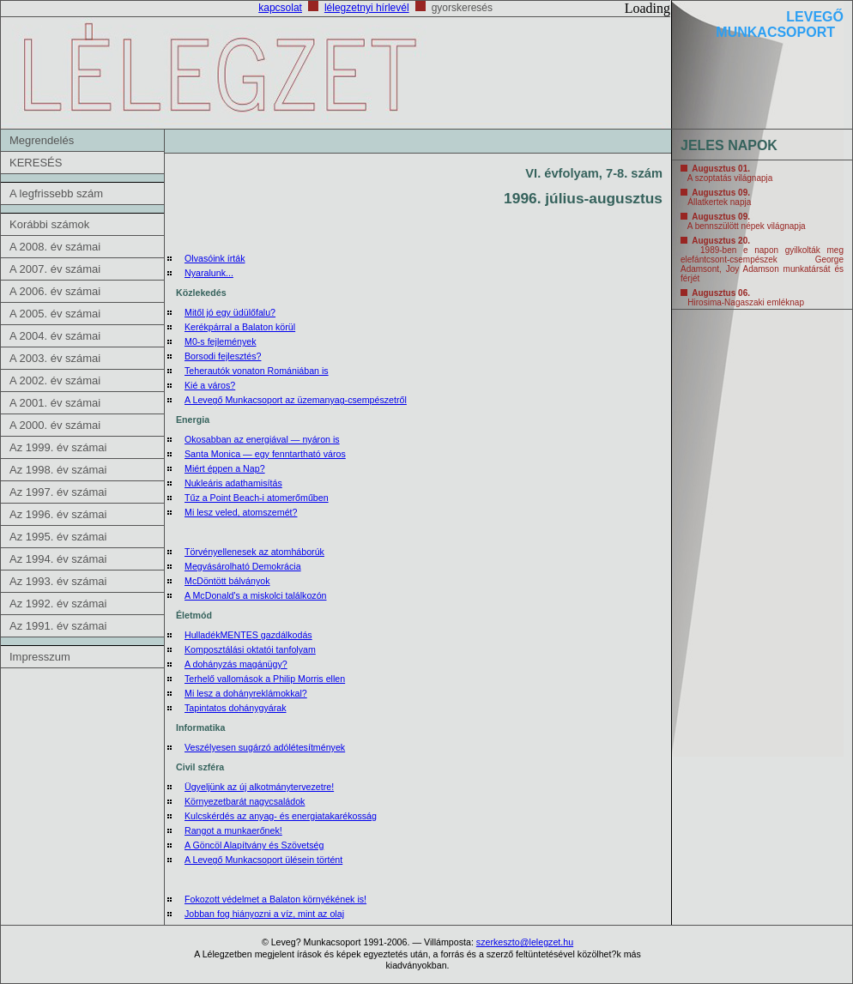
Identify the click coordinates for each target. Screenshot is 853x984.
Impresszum (39, 656)
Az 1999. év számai (57, 447)
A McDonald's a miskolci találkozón (256, 595)
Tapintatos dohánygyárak (235, 708)
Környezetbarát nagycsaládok (245, 801)
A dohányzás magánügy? (236, 664)
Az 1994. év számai (57, 558)
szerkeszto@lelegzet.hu (524, 942)
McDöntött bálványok (227, 581)
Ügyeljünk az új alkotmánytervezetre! (259, 787)
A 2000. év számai (54, 425)
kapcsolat (280, 8)
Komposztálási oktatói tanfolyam (250, 649)
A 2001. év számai (54, 402)
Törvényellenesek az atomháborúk (254, 551)
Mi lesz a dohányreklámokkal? (246, 693)
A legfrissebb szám (56, 193)
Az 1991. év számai (57, 625)
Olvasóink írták (215, 258)
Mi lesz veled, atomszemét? (241, 512)
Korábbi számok (49, 224)
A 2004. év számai (54, 335)
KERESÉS (35, 162)
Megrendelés (41, 140)
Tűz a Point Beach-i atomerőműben (257, 497)
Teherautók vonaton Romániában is (257, 370)
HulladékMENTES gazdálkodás (248, 635)
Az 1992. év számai (57, 603)
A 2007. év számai (54, 269)
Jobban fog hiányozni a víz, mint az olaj (264, 914)
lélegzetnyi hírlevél (366, 8)
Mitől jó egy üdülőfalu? (230, 312)
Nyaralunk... (209, 273)
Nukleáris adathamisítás (233, 483)
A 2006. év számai (54, 291)
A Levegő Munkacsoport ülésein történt (263, 859)
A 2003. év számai (54, 358)
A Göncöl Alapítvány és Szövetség (254, 845)
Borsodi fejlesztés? (223, 356)
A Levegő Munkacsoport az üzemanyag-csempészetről (296, 400)
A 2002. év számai (54, 380)
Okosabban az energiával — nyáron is (262, 439)
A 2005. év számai (54, 313)
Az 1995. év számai (57, 536)
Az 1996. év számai (57, 514)
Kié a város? (210, 385)
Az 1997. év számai (57, 492)
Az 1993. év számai (57, 581)
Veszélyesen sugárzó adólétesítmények (265, 747)
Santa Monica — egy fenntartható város (265, 454)
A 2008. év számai (54, 246)
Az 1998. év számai (57, 469)
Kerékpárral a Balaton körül (240, 327)
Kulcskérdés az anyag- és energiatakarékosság (281, 816)
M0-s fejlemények (221, 341)
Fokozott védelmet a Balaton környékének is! (275, 899)
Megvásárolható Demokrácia (243, 566)
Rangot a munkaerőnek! (233, 830)
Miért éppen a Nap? (225, 468)
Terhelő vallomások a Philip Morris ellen (265, 678)
